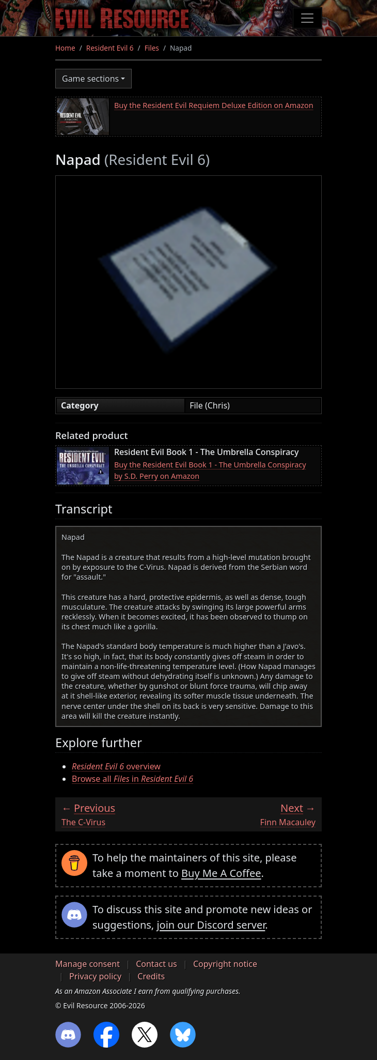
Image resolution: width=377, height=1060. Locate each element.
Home (65, 48)
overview (116, 766)
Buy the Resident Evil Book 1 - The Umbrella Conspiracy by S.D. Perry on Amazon (210, 470)
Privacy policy (95, 976)
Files (152, 48)
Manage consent (87, 964)
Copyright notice (225, 964)
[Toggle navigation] (307, 18)
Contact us (156, 964)
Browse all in (132, 778)
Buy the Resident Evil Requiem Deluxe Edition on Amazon (213, 105)
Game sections (90, 78)
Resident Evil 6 (110, 48)
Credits (151, 976)
